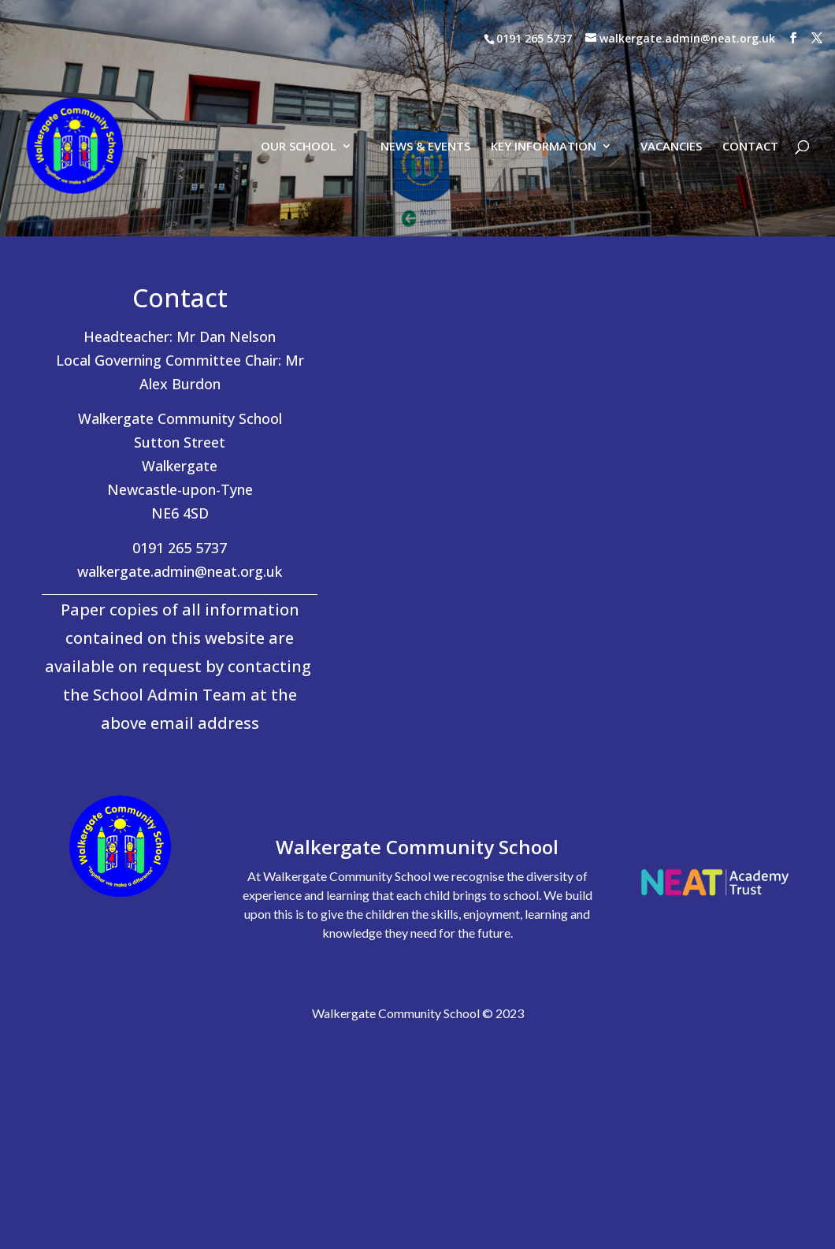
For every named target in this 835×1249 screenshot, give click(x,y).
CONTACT (750, 73)
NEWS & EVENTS (425, 73)
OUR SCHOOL (298, 73)
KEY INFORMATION (543, 73)
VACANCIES (671, 73)
